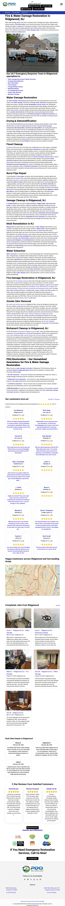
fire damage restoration (21, 281)
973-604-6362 (32, 848)
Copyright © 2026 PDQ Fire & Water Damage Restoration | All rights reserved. (33, 893)
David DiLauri (13, 789)
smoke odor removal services (17, 304)
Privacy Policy (35, 891)
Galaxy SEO (35, 895)
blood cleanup (41, 335)
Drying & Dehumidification (15, 81)
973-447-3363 (46, 6)
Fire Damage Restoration (15, 90)
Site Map (42, 891)
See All (58, 605)
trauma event (32, 335)
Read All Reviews (32, 827)
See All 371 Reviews (54, 399)
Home (7, 12)
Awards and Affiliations (32, 830)
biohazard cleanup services (27, 331)
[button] (7, 567)
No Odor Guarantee (49, 321)
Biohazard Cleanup (13, 94)
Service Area (15, 12)
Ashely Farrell (51, 789)
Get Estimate (34, 6)
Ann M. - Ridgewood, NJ (15, 713)
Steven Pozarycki (32, 789)
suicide (26, 335)
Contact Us (29, 891)
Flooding (8, 147)
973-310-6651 (51, 882)
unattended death (18, 335)
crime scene (9, 335)
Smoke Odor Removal (14, 92)
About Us (23, 891)
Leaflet (35, 595)
